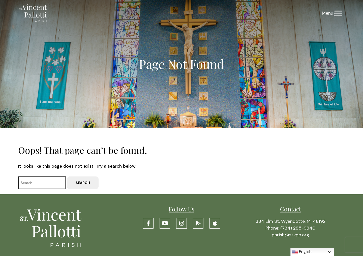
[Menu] (338, 13)
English (302, 252)
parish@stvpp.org (290, 235)
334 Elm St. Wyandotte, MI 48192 (290, 221)
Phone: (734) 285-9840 (290, 228)
